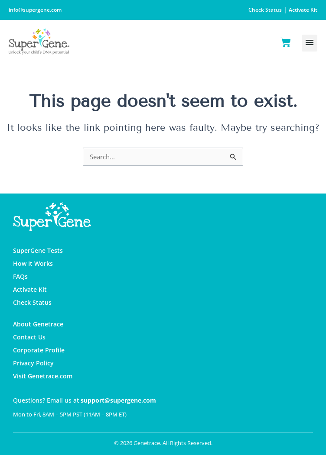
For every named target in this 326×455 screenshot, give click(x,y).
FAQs (20, 276)
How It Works (33, 263)
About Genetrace (38, 324)
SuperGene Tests (38, 250)
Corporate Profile (39, 350)
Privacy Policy (33, 363)
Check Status (265, 9)
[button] (309, 43)
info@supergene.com (35, 9)
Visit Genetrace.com (42, 376)
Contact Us (29, 337)
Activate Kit (303, 9)
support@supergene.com (118, 400)
